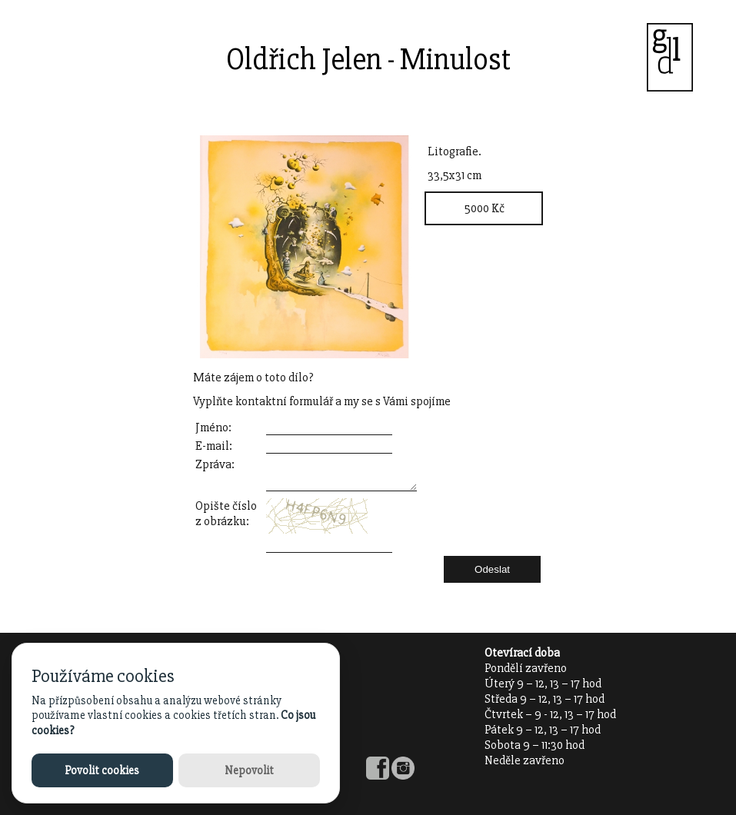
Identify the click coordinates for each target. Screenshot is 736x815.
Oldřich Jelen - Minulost (368, 59)
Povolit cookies (102, 770)
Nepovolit (249, 770)
